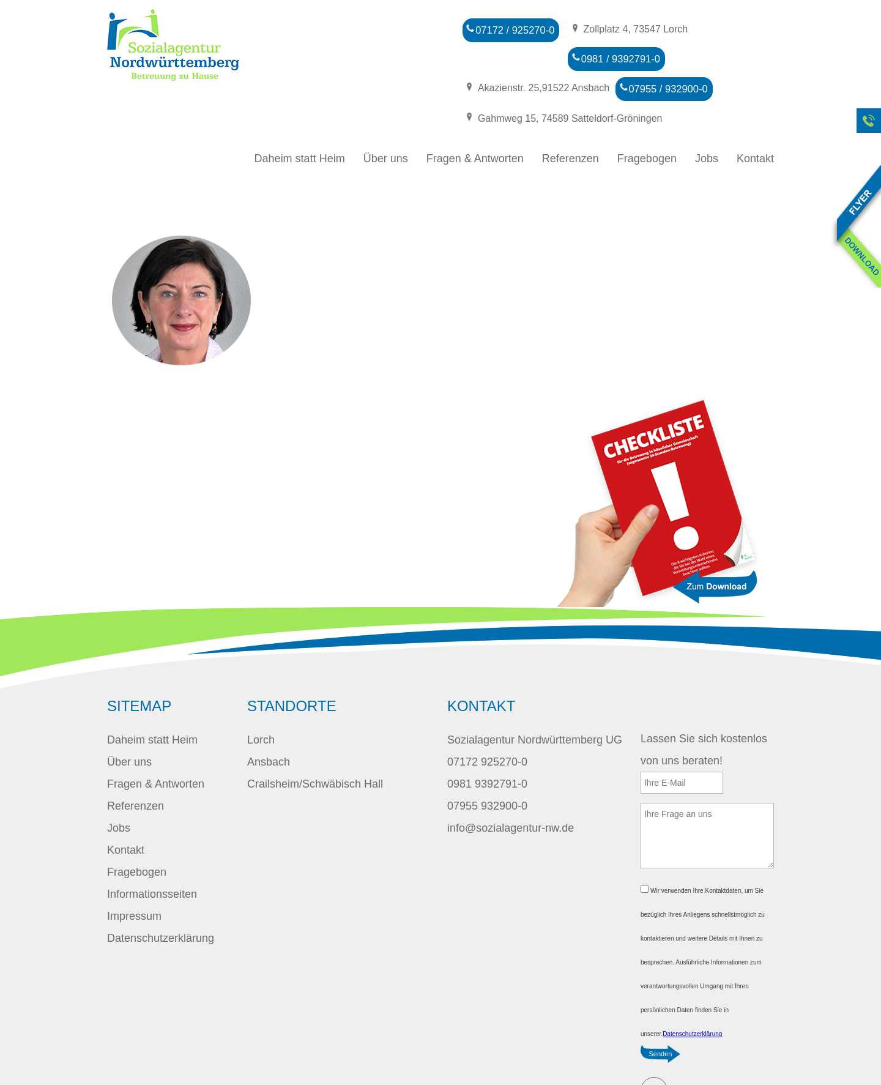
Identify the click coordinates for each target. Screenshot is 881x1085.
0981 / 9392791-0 (508, 56)
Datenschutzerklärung (160, 901)
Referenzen (570, 121)
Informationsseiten (152, 857)
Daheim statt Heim (300, 121)
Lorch (261, 702)
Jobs (706, 121)
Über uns (385, 121)
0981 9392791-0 (487, 746)
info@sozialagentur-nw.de (510, 791)
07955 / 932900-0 (508, 83)
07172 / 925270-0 (508, 29)
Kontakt (755, 121)
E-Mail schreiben (654, 1053)
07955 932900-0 (487, 768)
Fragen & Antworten (475, 121)
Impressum (134, 879)
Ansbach (268, 724)
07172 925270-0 (487, 724)
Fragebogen (647, 121)
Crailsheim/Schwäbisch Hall (315, 746)
